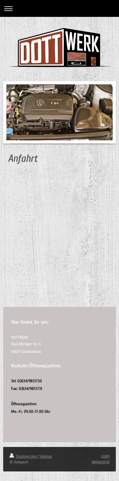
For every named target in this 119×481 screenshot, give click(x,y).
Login (105, 456)
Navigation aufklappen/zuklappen (59, 8)
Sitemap (45, 456)
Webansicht (100, 461)
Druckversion (23, 456)
